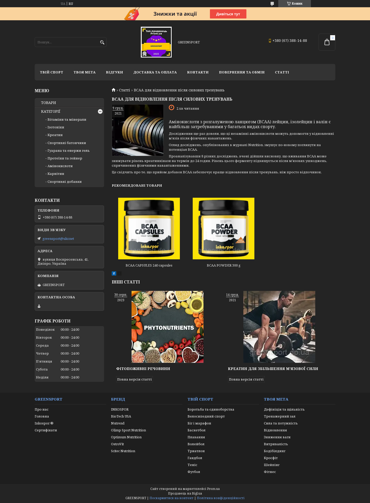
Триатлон (196, 451)
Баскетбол (197, 430)
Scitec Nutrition (123, 451)
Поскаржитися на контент (171, 498)
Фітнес (270, 471)
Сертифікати (46, 430)
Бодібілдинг (274, 451)
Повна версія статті (134, 379)
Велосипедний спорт (206, 416)
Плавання (196, 437)
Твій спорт (51, 72)
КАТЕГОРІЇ (50, 111)
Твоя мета (84, 72)
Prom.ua (213, 489)
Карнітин (56, 173)
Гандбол (195, 457)
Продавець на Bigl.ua (185, 493)
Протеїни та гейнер (65, 158)
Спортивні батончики (67, 142)
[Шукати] (102, 42)
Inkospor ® (44, 423)
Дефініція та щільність (284, 409)
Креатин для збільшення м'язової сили (273, 368)
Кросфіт (271, 457)
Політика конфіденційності (221, 498)
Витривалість (276, 444)
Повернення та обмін (242, 72)
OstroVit (117, 444)
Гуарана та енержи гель (69, 150)
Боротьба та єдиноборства (211, 409)
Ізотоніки (56, 127)
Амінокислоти (60, 166)
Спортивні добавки (65, 181)
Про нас (42, 409)
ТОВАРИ (48, 102)
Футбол (194, 471)
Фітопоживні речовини (143, 368)
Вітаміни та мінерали (67, 119)
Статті (282, 72)
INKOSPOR (119, 409)
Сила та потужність (281, 423)
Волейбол (196, 444)
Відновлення (275, 430)
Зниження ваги (277, 437)
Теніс (192, 464)
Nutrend (117, 423)
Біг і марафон (199, 423)
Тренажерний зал (279, 416)
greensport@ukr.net (58, 238)
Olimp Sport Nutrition (128, 430)
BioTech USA (121, 416)
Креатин (55, 134)
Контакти (198, 72)
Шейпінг (272, 464)
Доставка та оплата (155, 72)
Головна (42, 416)
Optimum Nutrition (126, 437)
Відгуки (114, 72)
